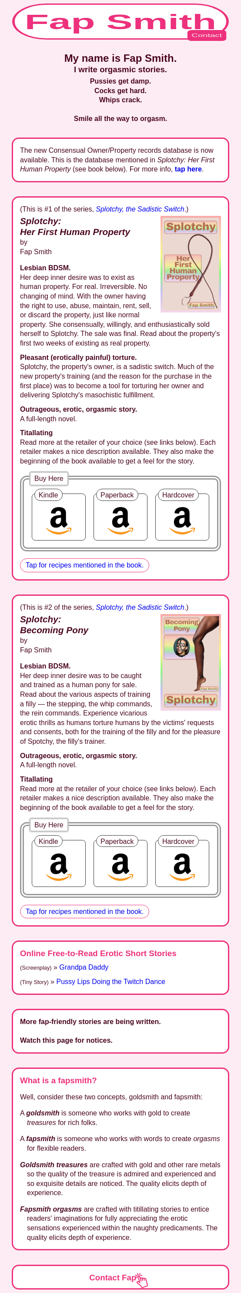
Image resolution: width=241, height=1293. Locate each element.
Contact (206, 35)
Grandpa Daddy (83, 967)
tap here (188, 169)
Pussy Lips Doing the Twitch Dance (110, 981)
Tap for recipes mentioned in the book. (85, 565)
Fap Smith (126, 25)
